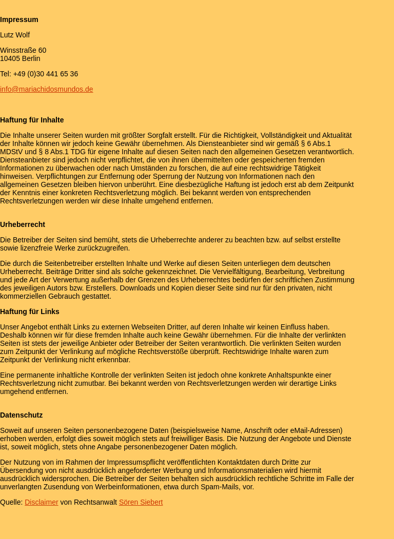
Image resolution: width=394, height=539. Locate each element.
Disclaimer (41, 502)
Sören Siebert (141, 502)
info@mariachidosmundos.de (46, 89)
